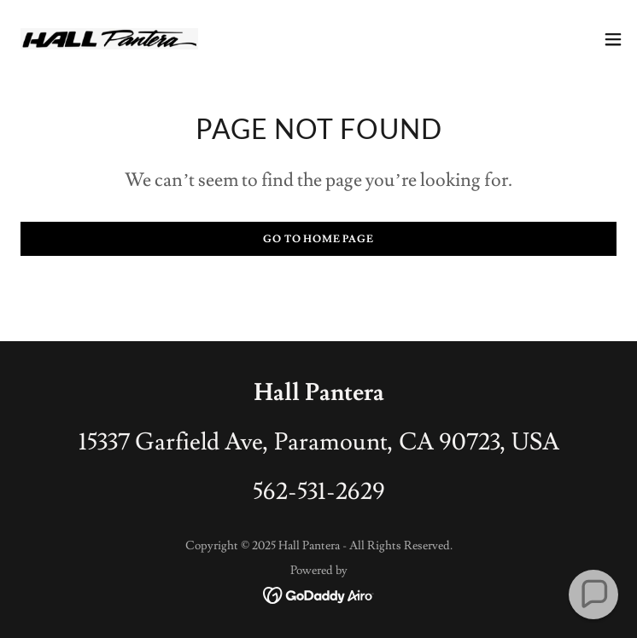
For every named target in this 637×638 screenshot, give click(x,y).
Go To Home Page (318, 239)
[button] (613, 39)
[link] (109, 39)
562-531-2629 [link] (319, 492)
